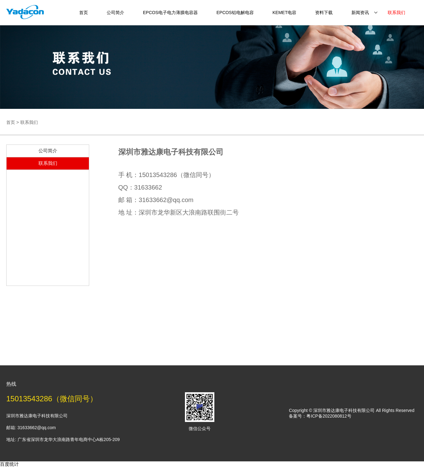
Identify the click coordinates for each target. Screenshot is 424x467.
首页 (83, 12)
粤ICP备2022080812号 (328, 416)
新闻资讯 (360, 12)
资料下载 (324, 12)
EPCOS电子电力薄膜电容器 (170, 12)
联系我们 (396, 12)
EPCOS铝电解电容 (235, 12)
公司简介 (115, 12)
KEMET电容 (284, 12)
